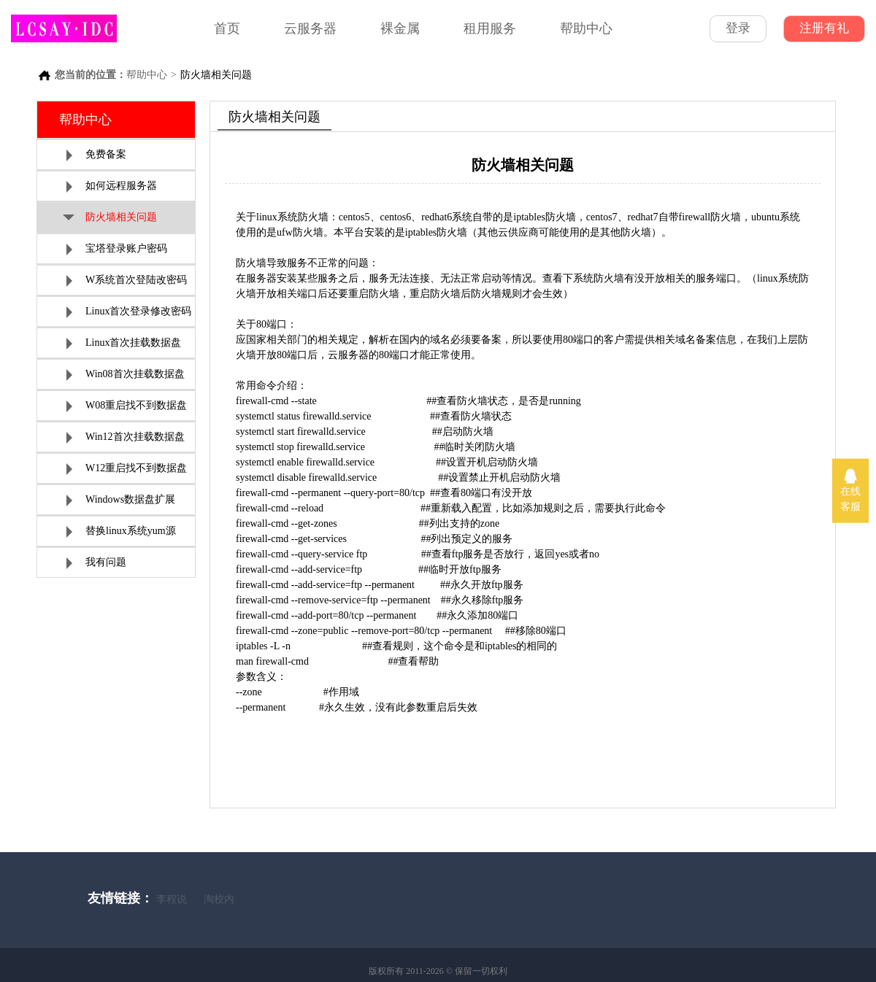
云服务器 (310, 28)
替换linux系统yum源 (121, 531)
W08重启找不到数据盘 (126, 406)
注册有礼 (824, 28)
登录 (738, 28)
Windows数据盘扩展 (120, 500)
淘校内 (219, 899)
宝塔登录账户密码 (116, 249)
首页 (227, 28)
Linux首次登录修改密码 (128, 312)
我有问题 (96, 563)
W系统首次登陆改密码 (126, 280)
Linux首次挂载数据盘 (123, 343)
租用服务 (490, 28)
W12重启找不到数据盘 (126, 469)
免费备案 (96, 155)
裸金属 (400, 28)
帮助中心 (586, 28)
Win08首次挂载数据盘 (125, 374)
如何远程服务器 (111, 186)
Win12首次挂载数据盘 (125, 437)
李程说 (171, 899)
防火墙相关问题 (110, 219)
